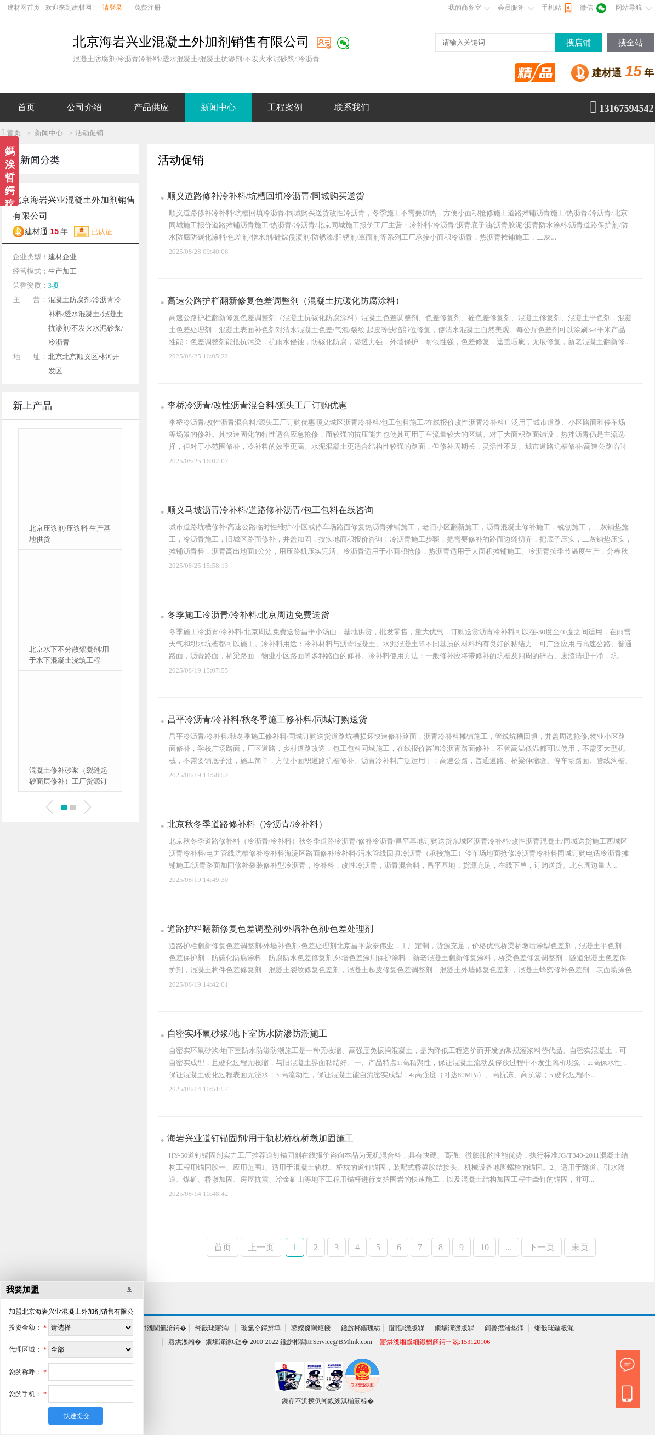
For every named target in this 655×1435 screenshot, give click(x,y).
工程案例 (285, 107)
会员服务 (511, 8)
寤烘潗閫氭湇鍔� (160, 1328)
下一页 (541, 1247)
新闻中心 (218, 107)
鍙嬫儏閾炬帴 (311, 1328)
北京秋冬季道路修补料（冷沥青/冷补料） (247, 824)
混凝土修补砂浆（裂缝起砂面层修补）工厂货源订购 (68, 776)
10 (484, 1247)
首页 (26, 107)
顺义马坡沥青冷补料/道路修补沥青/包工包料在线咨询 (270, 510)
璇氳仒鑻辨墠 (261, 1328)
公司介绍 (84, 107)
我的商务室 (464, 8)
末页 (580, 1247)
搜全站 (630, 42)
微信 (586, 8)
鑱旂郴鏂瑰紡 (360, 1328)
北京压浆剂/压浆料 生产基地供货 (70, 533)
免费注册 (147, 8)
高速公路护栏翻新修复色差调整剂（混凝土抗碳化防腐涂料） (285, 300)
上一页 (261, 1247)
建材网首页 (23, 8)
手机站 (551, 8)
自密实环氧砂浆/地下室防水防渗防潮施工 (247, 1033)
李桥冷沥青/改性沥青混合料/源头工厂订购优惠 (257, 405)
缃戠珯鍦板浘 (554, 1328)
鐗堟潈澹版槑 (454, 1328)
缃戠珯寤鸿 (212, 1328)
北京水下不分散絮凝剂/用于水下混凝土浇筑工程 (69, 654)
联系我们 (351, 107)
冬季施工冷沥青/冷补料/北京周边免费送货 (248, 614)
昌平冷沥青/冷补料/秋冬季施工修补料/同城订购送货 (267, 719)
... (508, 1247)
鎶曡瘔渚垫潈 (504, 1328)
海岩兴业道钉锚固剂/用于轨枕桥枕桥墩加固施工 (260, 1138)
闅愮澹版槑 (406, 1328)
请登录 (112, 8)
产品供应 (151, 107)
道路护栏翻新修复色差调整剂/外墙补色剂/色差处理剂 (270, 928)
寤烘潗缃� (184, 1342)
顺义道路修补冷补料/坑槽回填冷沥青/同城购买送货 (266, 196)
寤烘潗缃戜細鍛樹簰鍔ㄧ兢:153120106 (435, 1342)
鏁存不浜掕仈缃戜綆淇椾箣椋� (328, 1401)
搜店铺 (578, 42)
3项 (53, 285)
